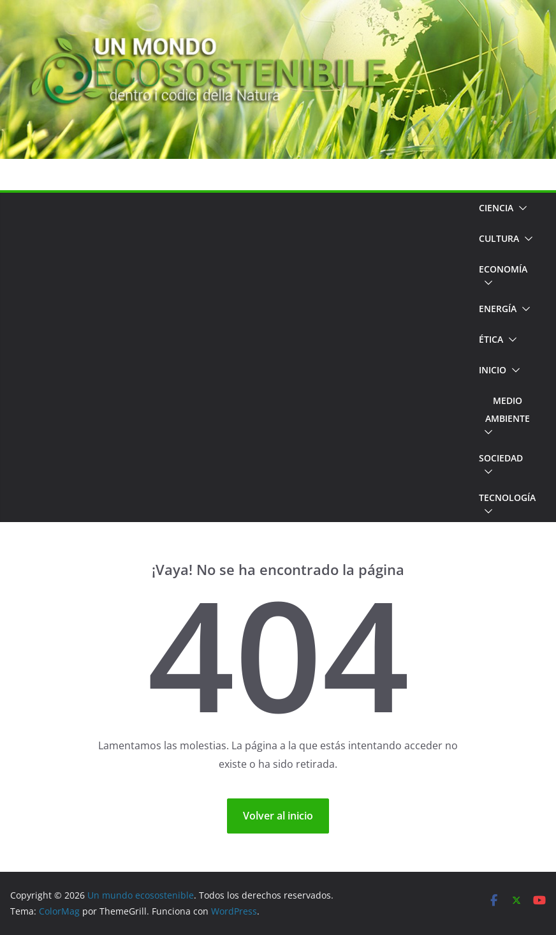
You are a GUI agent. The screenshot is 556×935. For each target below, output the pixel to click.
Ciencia (496, 208)
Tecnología (507, 497)
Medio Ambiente (507, 409)
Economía (503, 269)
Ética (491, 339)
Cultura (499, 238)
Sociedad (501, 458)
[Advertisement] (239, 357)
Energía (497, 309)
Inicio (492, 370)
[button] (520, 208)
